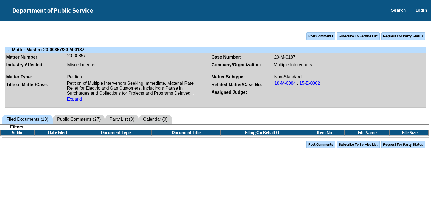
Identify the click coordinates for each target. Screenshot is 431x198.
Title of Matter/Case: (27, 84)
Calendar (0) (155, 119)
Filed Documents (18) (27, 119)
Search (398, 10)
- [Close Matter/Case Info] (8, 50)
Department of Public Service (52, 10)
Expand (74, 99)
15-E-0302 (309, 83)
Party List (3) (121, 119)
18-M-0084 (285, 83)
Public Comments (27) (79, 119)
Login (421, 10)
